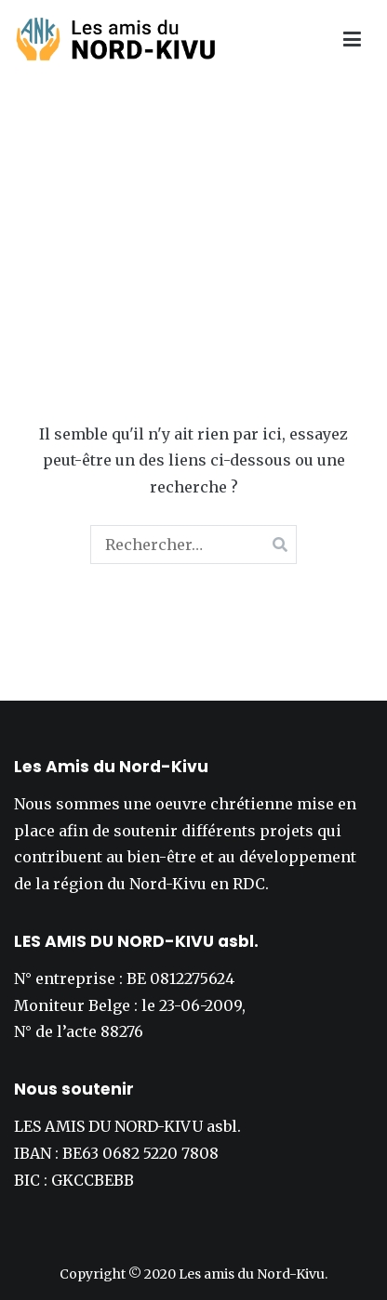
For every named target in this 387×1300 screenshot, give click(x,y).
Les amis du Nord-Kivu (252, 1274)
